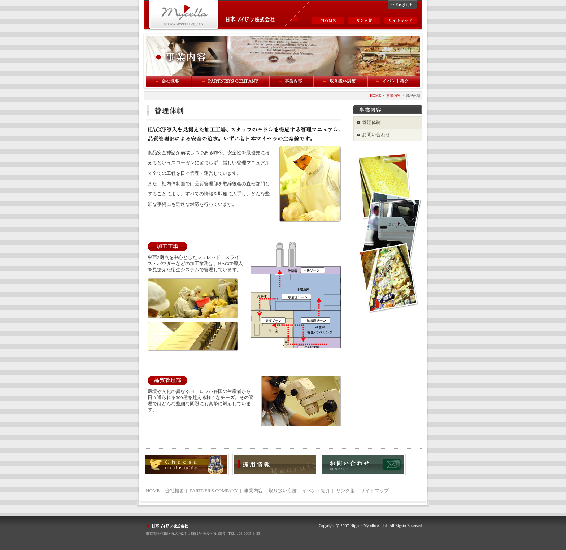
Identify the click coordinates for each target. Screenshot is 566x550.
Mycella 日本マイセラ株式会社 (184, 15)
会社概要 (169, 81)
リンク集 (364, 20)
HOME (328, 20)
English (402, 4)
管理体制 (371, 122)
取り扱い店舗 (283, 490)
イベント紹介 (394, 81)
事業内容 (292, 81)
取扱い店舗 (341, 81)
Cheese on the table (186, 464)
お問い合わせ (376, 134)
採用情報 (274, 464)
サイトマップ (400, 20)
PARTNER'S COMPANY (231, 81)
